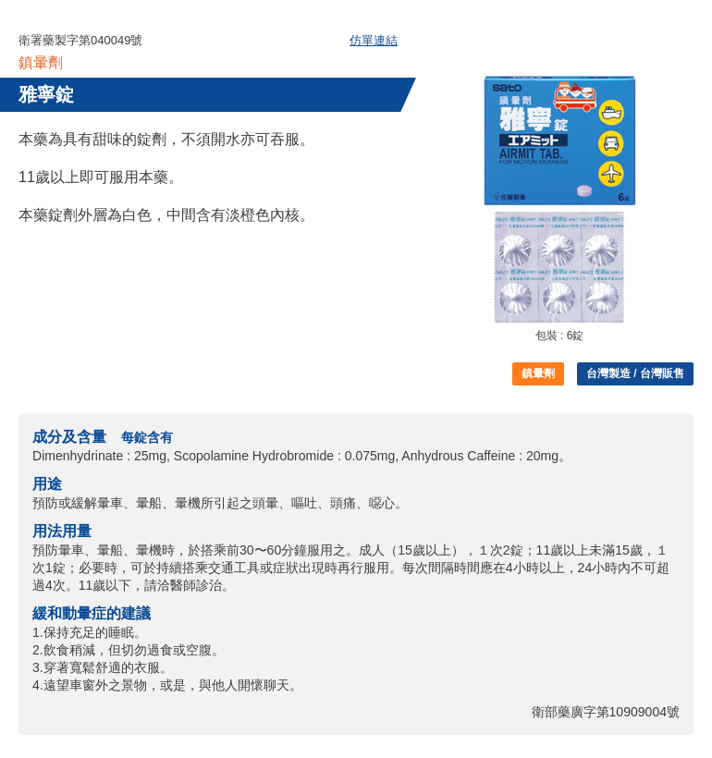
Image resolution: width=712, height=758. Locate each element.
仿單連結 (374, 40)
